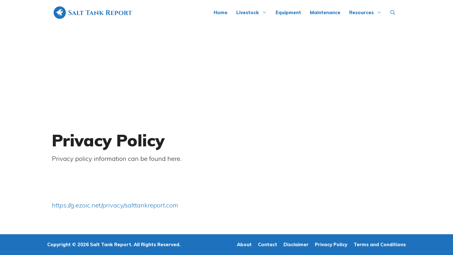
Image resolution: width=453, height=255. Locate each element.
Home (220, 12)
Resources (367, 12)
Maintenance (325, 12)
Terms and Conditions (380, 244)
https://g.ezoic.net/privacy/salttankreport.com (115, 205)
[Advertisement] (226, 72)
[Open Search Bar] (393, 12)
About (244, 244)
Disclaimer (296, 244)
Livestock (253, 12)
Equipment (288, 12)
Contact (267, 244)
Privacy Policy (331, 244)
